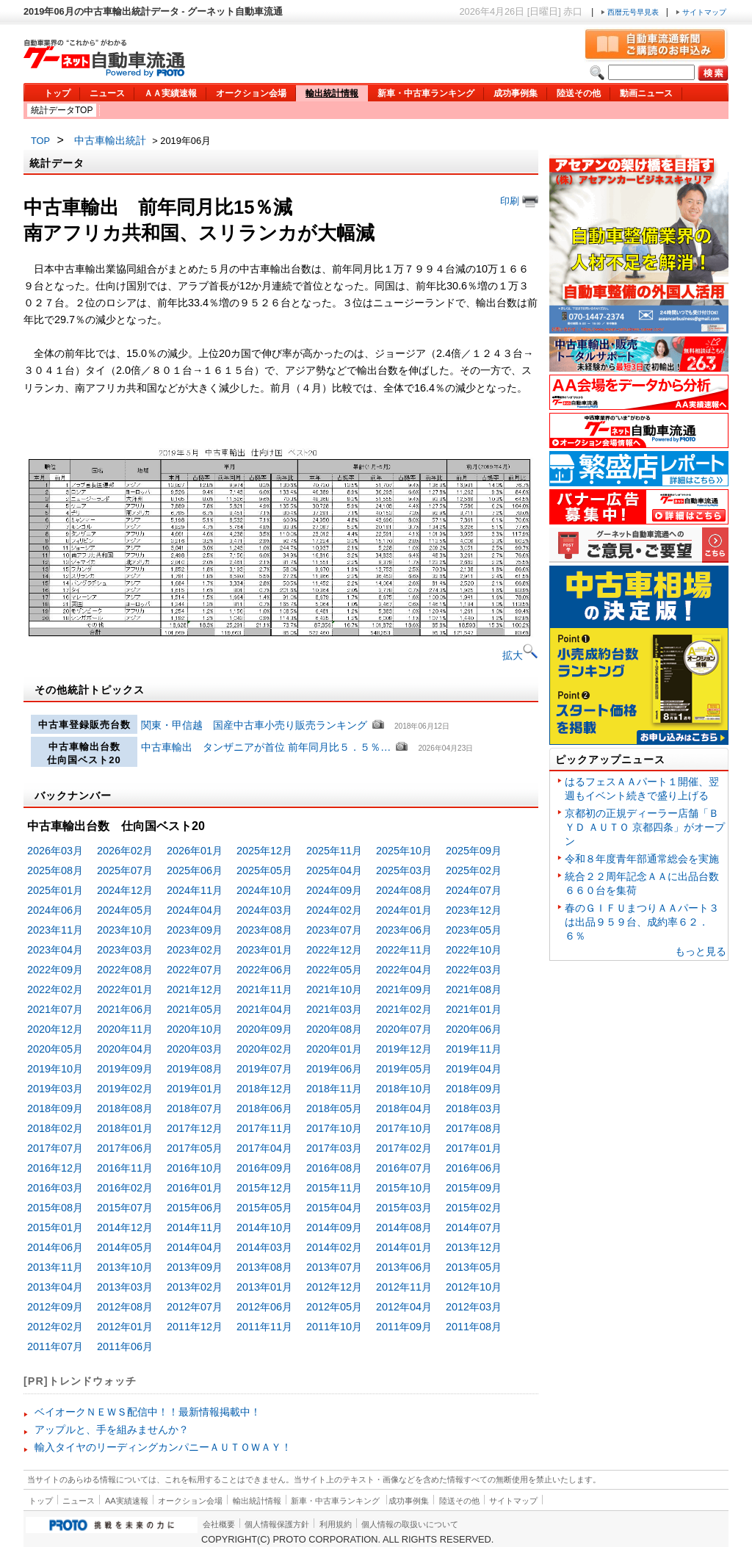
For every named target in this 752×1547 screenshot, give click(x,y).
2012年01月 (125, 1327)
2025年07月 (125, 870)
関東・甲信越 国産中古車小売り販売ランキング (254, 725)
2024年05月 (125, 910)
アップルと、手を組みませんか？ (112, 1429)
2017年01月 (474, 1148)
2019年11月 (474, 1049)
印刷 (519, 200)
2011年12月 (195, 1327)
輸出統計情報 (332, 93)
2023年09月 (195, 930)
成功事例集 (516, 93)
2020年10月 (195, 1029)
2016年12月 (55, 1168)
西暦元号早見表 (631, 12)
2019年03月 (55, 1089)
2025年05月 (264, 870)
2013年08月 (264, 1267)
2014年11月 (195, 1227)
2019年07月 (264, 1069)
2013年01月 (264, 1287)
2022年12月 (334, 950)
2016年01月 (195, 1188)
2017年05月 (195, 1148)
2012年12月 (334, 1287)
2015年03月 (404, 1208)
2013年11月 (55, 1267)
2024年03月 (264, 910)
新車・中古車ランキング (425, 93)
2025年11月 (334, 851)
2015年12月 (264, 1188)
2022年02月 (55, 989)
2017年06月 (125, 1148)
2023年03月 (125, 950)
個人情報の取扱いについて (409, 1524)
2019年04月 (474, 1069)
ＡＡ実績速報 (170, 93)
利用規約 (335, 1524)
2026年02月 (125, 851)
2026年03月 (55, 851)
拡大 (520, 655)
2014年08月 (404, 1227)
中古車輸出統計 (110, 140)
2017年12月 (195, 1128)
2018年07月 (195, 1108)
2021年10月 (334, 989)
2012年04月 (404, 1307)
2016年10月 (195, 1168)
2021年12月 (195, 989)
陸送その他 (579, 93)
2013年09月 (195, 1267)
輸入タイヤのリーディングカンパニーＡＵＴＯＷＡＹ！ (163, 1447)
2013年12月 (474, 1247)
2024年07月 (474, 890)
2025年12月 (264, 851)
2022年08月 (125, 970)
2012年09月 (55, 1307)
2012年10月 (474, 1287)
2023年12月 (474, 910)
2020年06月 (474, 1029)
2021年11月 (264, 989)
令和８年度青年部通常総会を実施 (642, 859)
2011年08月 (474, 1327)
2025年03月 (404, 870)
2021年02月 (404, 1009)
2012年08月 (125, 1307)
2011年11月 (264, 1327)
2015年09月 (474, 1188)
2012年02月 (55, 1327)
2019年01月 (195, 1089)
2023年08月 (264, 930)
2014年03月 (264, 1247)
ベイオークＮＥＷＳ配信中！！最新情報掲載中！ (148, 1412)
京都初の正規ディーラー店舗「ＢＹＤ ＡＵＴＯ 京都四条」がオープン (645, 827)
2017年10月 (334, 1128)
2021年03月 (334, 1009)
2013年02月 (195, 1287)
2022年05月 (334, 970)
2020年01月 (334, 1049)
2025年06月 (195, 870)
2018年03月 (474, 1108)
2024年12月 (125, 890)
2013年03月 (125, 1287)
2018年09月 (474, 1089)
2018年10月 (404, 1089)
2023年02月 (195, 950)
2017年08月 (474, 1128)
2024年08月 (404, 890)
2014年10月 (264, 1227)
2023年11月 (55, 930)
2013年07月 (334, 1267)
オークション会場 (251, 93)
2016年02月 (125, 1188)
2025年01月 (55, 890)
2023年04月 (55, 950)
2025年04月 (334, 870)
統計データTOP (62, 110)
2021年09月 (404, 989)
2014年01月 (404, 1247)
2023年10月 (125, 930)
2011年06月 (125, 1346)
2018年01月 (125, 1128)
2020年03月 (195, 1049)
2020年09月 (264, 1029)
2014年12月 (125, 1227)
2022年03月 (474, 970)
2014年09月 (334, 1227)
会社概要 (219, 1524)
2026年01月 (195, 851)
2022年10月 (474, 950)
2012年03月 (474, 1307)
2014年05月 (125, 1247)
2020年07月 (404, 1029)
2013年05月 (474, 1267)
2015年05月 (264, 1208)
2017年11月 (264, 1128)
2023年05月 (474, 930)
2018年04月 (404, 1108)
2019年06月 (334, 1069)
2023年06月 (404, 930)
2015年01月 (55, 1227)
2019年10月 (55, 1069)
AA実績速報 (126, 1500)
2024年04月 (195, 910)
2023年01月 (264, 950)
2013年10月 (125, 1267)
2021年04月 (264, 1009)
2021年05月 (195, 1009)
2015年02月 (474, 1208)
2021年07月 (55, 1009)
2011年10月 (334, 1327)
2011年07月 (55, 1346)
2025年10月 (404, 851)
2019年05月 (404, 1069)
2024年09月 (334, 890)
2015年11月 (334, 1188)
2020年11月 (125, 1029)
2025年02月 (474, 870)
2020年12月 (55, 1029)
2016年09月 (264, 1168)
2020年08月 (334, 1029)
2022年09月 (55, 970)
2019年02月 (125, 1089)
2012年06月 (264, 1307)
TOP (40, 140)
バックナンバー (73, 795)
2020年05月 (55, 1049)
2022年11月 (404, 950)
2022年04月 (404, 970)
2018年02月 (55, 1128)
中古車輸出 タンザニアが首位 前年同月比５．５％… (266, 747)
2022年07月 (195, 970)
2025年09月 (474, 851)
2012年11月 (404, 1287)
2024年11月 (195, 890)
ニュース (107, 93)
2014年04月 (195, 1247)
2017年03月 (334, 1148)
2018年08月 (125, 1108)
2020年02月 (264, 1049)
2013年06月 (404, 1267)
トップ (57, 93)
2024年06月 (55, 910)
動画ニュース (646, 93)
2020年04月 (125, 1049)
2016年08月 (334, 1168)
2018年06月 (264, 1108)
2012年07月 (195, 1307)
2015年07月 (125, 1208)
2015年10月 (404, 1188)
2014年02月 (334, 1247)
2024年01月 (404, 910)
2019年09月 (125, 1069)
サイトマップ (701, 12)
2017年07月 (55, 1148)
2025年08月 (55, 870)
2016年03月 (55, 1188)
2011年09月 (404, 1327)
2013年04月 (55, 1287)
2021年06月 (125, 1009)
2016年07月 (404, 1168)
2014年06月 (55, 1247)
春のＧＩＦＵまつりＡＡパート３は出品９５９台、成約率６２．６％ (642, 922)
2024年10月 (264, 890)
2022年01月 (125, 989)
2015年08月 (55, 1208)
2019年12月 (404, 1049)
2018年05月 (334, 1108)
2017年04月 (264, 1148)
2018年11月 (334, 1089)
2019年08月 (195, 1069)
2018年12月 (264, 1089)
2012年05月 (334, 1307)
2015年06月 (195, 1208)
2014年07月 (474, 1227)
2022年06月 (264, 970)
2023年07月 (334, 930)
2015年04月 (334, 1208)
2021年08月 (474, 989)
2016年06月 (474, 1168)
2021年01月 (474, 1009)
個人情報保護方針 (277, 1524)
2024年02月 (334, 910)
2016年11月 (125, 1168)
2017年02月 (404, 1148)
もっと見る (700, 951)
